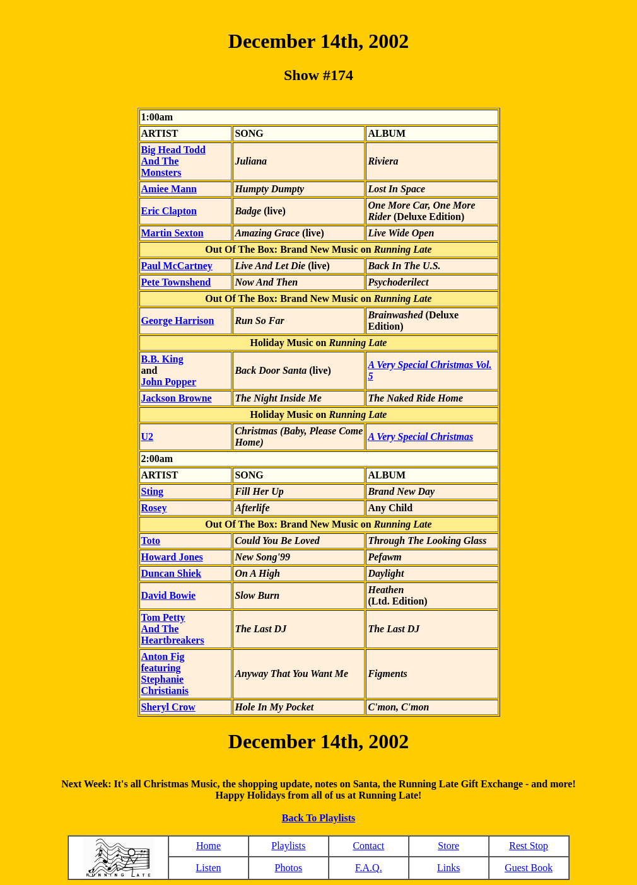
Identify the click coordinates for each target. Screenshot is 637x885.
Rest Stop (528, 845)
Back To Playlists (318, 818)
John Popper (169, 381)
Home (208, 845)
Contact (368, 845)
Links (448, 867)
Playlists (288, 845)
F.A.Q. (368, 867)
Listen (208, 867)
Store (448, 845)
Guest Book (528, 867)
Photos (289, 867)
